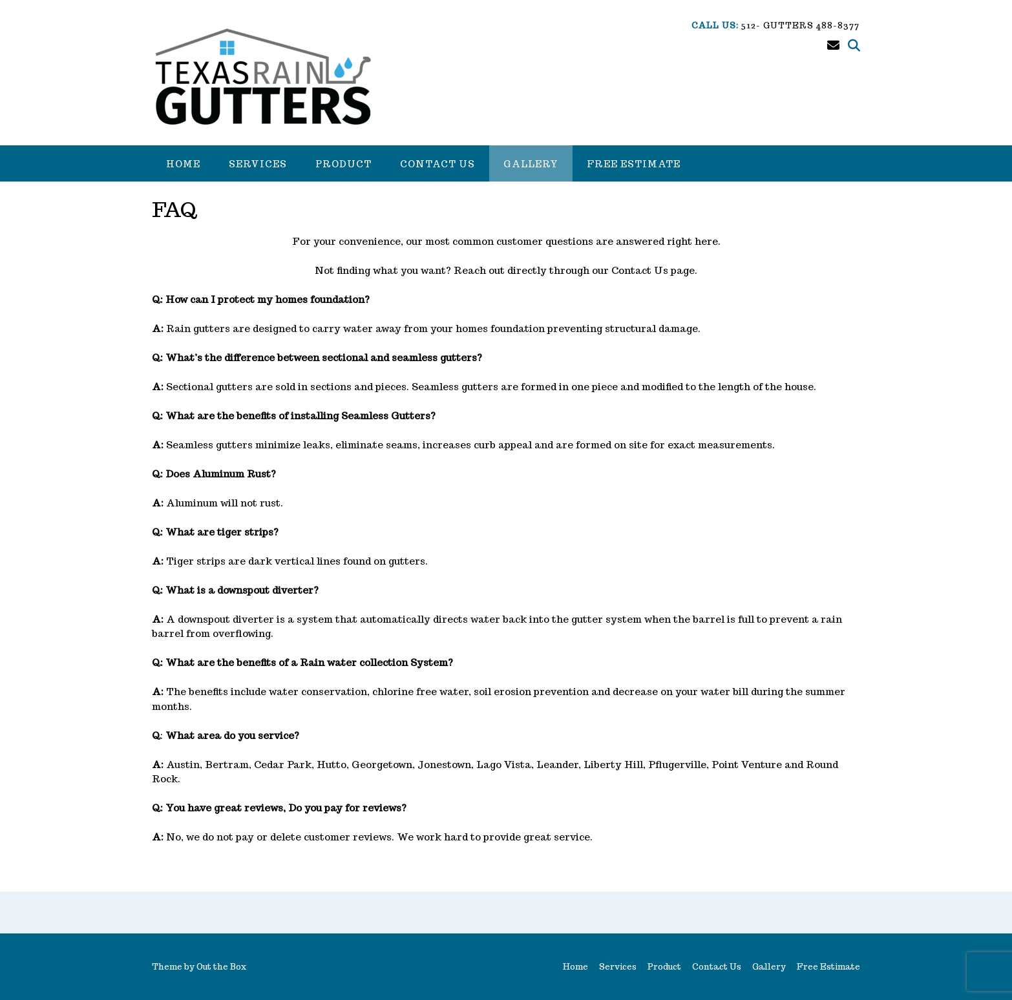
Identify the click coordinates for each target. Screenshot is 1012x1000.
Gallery (530, 164)
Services (258, 164)
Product (343, 164)
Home (183, 164)
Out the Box (221, 966)
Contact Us (437, 164)
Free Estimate (633, 164)
